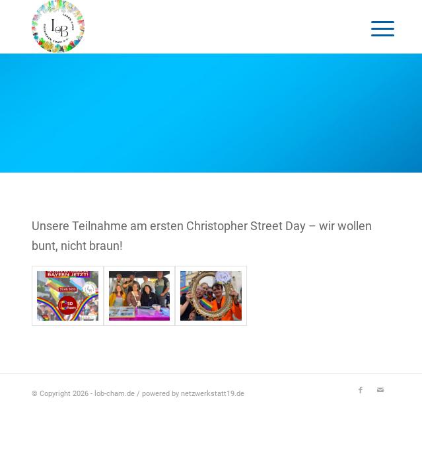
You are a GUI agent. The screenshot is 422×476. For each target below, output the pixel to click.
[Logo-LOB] (175, 26)
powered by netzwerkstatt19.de (193, 393)
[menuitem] (372, 27)
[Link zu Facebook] (360, 391)
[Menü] (372, 27)
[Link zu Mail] (380, 391)
